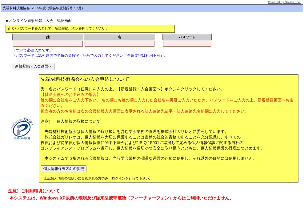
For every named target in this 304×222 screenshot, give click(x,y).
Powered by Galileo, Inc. (284, 2)
